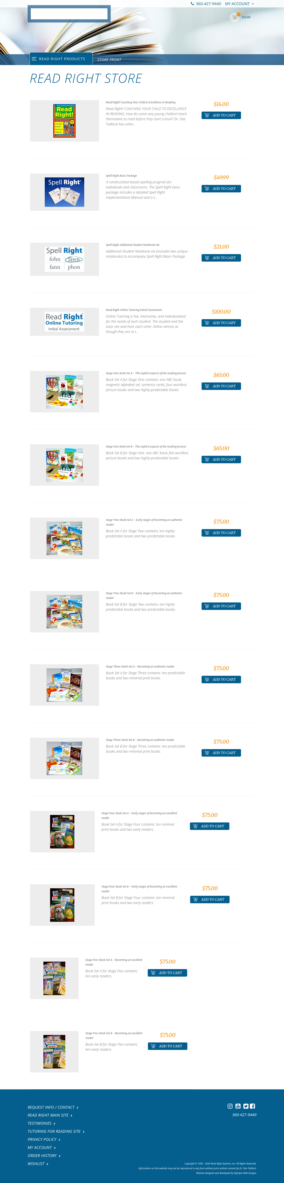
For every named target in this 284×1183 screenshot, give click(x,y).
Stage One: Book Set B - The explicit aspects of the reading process (146, 446)
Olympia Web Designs (245, 1171)
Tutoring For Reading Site (54, 1131)
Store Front (109, 59)
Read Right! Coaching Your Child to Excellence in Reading (141, 102)
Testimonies (39, 1123)
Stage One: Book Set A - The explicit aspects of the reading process (146, 373)
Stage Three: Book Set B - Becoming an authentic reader (140, 740)
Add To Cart (220, 115)
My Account (239, 3)
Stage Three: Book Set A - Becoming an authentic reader (140, 666)
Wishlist (36, 1162)
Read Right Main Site (48, 1115)
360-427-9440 (206, 3)
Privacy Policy (42, 1138)
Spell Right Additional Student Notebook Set (132, 245)
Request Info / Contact (51, 1107)
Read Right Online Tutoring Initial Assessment (134, 310)
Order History (42, 1154)
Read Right (107, 70)
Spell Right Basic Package (121, 175)
